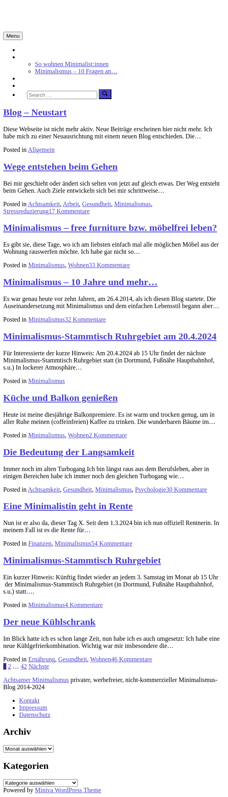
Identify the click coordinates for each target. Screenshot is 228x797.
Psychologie (150, 489)
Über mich (32, 85)
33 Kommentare (109, 265)
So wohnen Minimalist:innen (72, 64)
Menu (12, 36)
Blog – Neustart (35, 112)
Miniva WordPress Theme (68, 790)
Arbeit (71, 204)
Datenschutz (34, 714)
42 (24, 666)
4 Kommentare (84, 605)
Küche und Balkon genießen (60, 398)
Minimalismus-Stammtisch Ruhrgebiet (82, 560)
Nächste (39, 666)
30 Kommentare (186, 489)
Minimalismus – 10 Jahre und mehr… (80, 282)
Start (25, 49)
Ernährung (41, 659)
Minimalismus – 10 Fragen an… (76, 71)
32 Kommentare (85, 319)
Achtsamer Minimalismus (36, 679)
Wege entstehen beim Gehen (60, 166)
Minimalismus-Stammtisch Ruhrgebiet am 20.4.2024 (110, 336)
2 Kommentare (108, 435)
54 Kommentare (111, 543)
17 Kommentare (69, 211)
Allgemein (41, 149)
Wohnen (78, 265)
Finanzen (40, 543)
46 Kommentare (131, 659)
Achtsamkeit (35, 78)
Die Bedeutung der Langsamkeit (68, 452)
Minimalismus (37, 57)
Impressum (33, 707)
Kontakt (29, 700)
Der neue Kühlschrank (49, 622)
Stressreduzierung (26, 211)
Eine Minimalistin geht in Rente (68, 506)
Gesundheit (96, 204)
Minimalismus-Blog (56, 15)
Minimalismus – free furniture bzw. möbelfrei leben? (110, 227)
